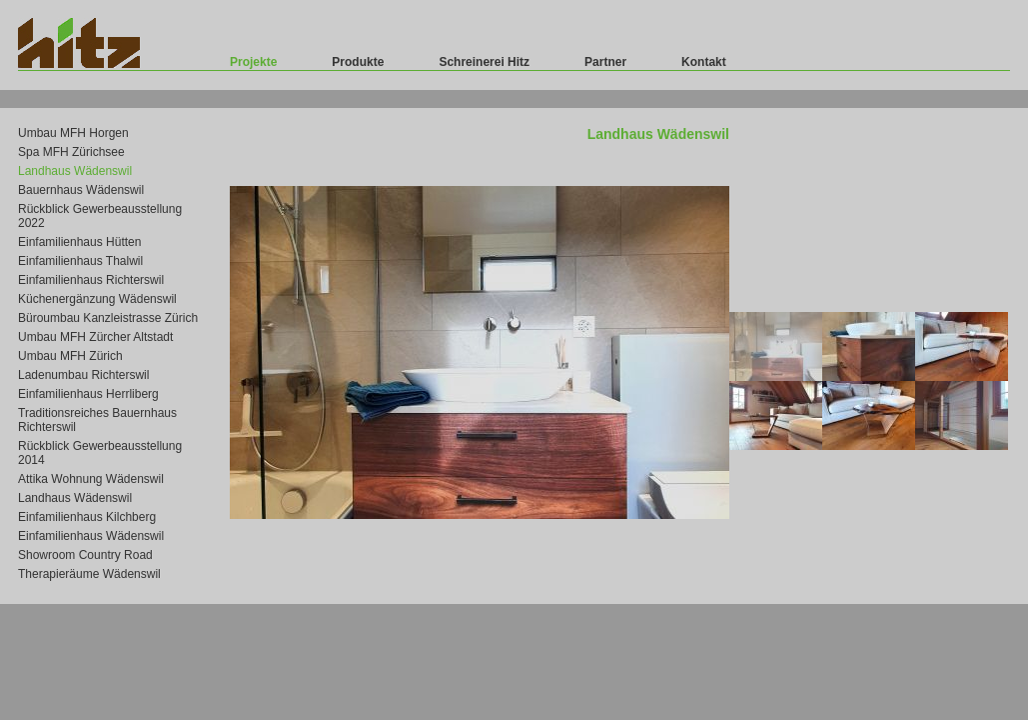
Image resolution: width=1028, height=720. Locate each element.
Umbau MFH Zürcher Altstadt (95, 337)
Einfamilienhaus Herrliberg (88, 394)
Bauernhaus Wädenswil (81, 190)
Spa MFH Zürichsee (71, 152)
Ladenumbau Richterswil (83, 375)
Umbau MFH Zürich (70, 356)
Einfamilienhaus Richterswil (91, 280)
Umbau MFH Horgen (73, 133)
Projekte (253, 62)
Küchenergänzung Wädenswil (97, 299)
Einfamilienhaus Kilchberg (87, 517)
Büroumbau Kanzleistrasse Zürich (108, 318)
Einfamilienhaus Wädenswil (91, 536)
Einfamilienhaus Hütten (79, 242)
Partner (605, 62)
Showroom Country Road (85, 555)
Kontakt (703, 62)
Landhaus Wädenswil (75, 171)
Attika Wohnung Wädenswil (91, 479)
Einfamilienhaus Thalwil (80, 261)
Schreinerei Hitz (484, 62)
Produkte (358, 62)
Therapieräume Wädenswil (89, 574)
